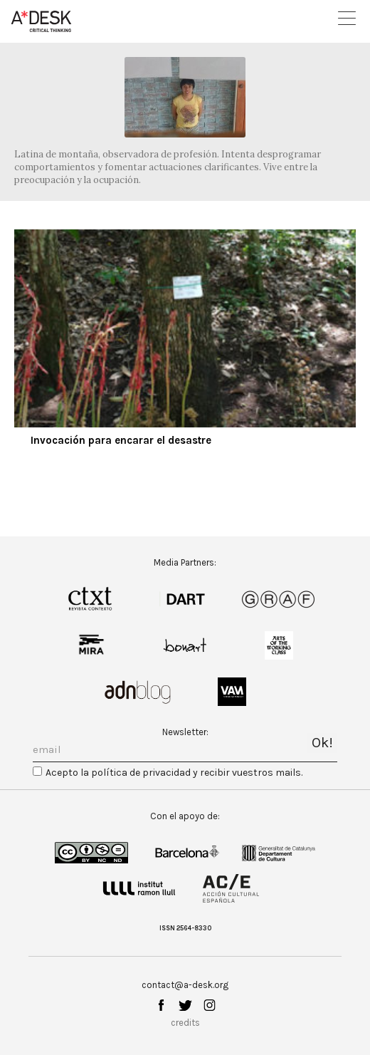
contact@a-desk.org (185, 984)
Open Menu (347, 18)
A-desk (41, 21)
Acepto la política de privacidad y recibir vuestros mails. (174, 772)
